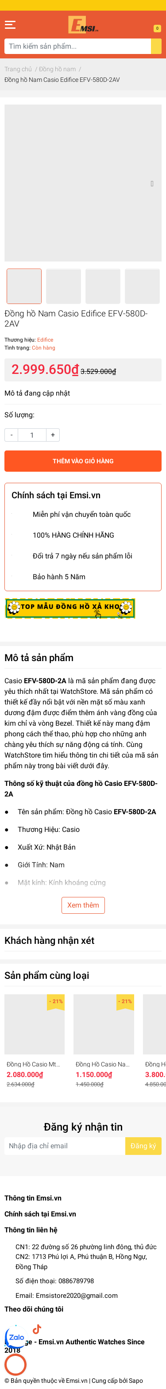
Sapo (136, 1380)
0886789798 (76, 1281)
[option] (83, 183)
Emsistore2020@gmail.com (77, 1296)
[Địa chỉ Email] (83, 1146)
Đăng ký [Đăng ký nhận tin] (143, 1146)
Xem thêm (83, 905)
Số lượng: (19, 415)
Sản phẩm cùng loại (46, 975)
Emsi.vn (77, 1380)
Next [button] (152, 183)
